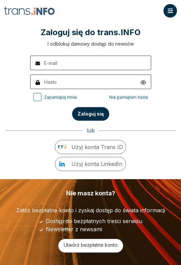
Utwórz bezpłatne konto (91, 245)
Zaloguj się (91, 114)
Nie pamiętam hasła (128, 97)
